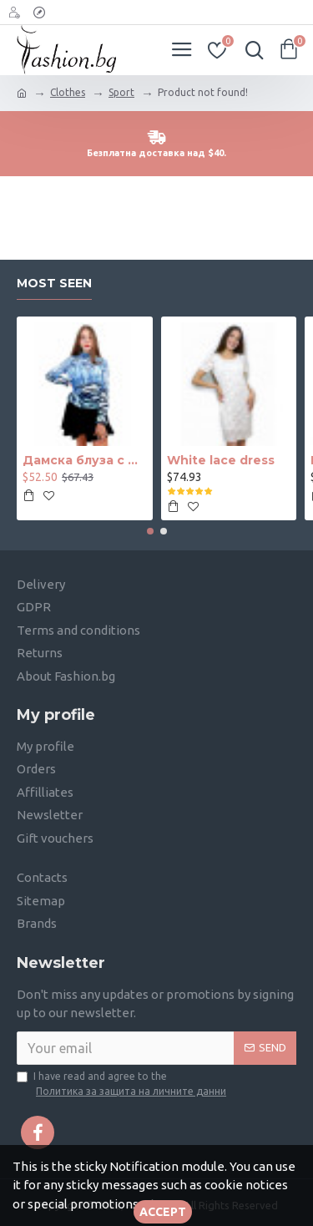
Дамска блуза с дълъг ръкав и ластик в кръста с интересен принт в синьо (85, 461)
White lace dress (221, 461)
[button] (150, 531)
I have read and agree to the (123, 1085)
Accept (162, 1211)
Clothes (67, 92)
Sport (121, 92)
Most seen (54, 283)
